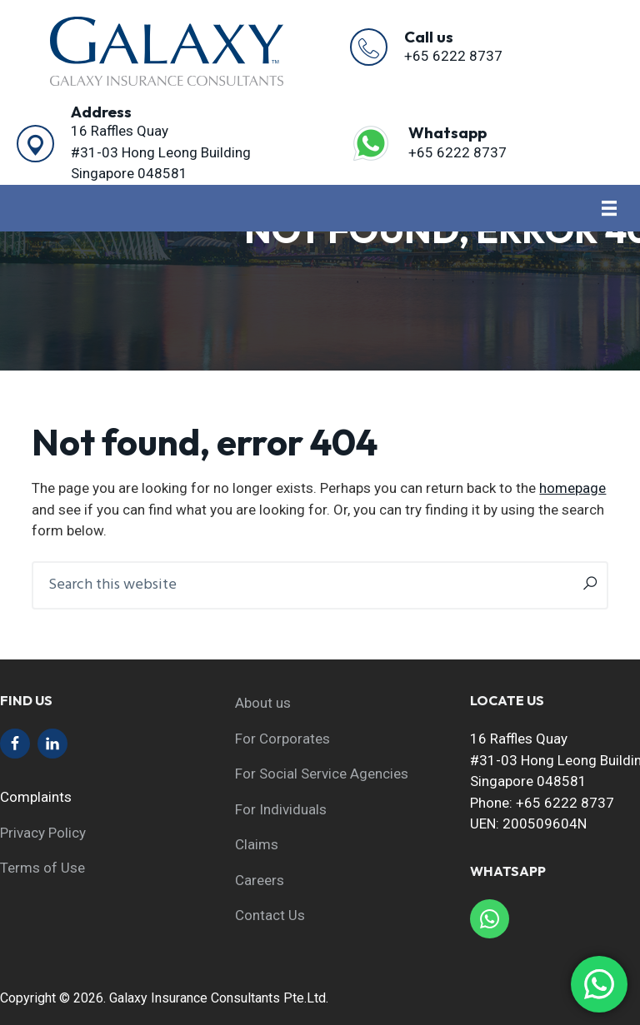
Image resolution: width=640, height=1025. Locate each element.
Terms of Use (42, 867)
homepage (572, 488)
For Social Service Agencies (321, 773)
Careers (259, 880)
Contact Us (270, 915)
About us (263, 702)
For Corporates (282, 738)
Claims (256, 844)
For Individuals (281, 809)
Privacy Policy (43, 832)
